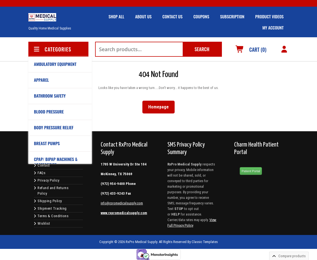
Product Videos (269, 16)
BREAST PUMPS (47, 143)
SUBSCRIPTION (232, 16)
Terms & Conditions (53, 216)
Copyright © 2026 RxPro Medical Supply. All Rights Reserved (143, 242)
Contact (44, 165)
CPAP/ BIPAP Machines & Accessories (56, 161)
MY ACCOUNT (273, 27)
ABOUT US (143, 16)
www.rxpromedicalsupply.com (124, 213)
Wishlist (44, 223)
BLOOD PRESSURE (49, 111)
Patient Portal (251, 171)
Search (202, 49)
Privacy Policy (48, 180)
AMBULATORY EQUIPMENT (55, 64)
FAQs (41, 173)
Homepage (160, 106)
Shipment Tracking (52, 208)
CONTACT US (172, 16)
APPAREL (41, 80)
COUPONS (201, 16)
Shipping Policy (50, 201)
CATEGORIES (52, 49)
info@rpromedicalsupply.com (122, 203)
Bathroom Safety (50, 95)
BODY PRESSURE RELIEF (53, 127)
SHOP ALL (116, 16)
